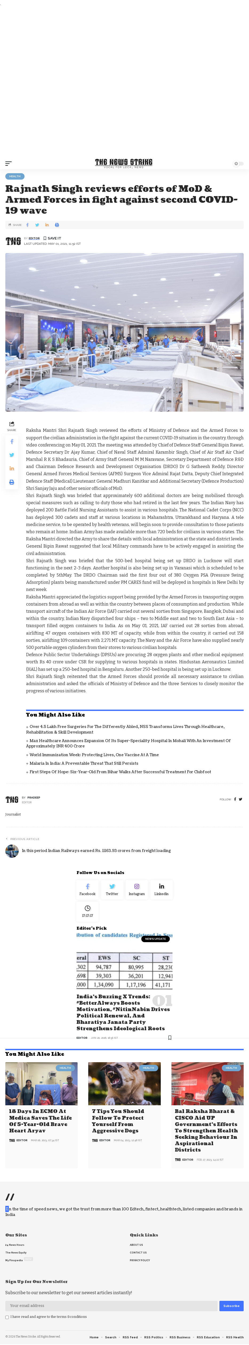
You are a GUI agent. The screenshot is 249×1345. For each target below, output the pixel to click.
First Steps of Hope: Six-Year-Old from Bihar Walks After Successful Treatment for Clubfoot (120, 772)
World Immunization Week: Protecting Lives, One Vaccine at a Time (94, 755)
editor (34, 238)
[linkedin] (161, 890)
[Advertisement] (124, 82)
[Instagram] (136, 890)
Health (15, 176)
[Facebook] (235, 799)
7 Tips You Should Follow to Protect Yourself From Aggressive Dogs (118, 1122)
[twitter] (241, 799)
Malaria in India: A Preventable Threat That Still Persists (84, 763)
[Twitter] (112, 890)
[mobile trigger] (9, 164)
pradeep (33, 797)
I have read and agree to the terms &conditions (48, 1317)
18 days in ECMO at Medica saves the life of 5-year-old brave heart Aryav (40, 1122)
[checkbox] (7, 1318)
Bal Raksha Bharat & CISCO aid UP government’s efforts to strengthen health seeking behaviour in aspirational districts (206, 1132)
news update (155, 941)
